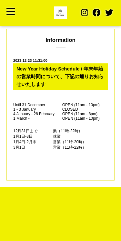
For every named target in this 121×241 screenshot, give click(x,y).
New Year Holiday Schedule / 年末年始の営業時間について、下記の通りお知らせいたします (60, 76)
